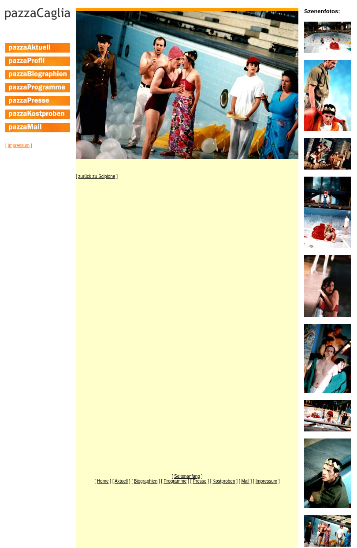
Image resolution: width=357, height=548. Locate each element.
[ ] (18, 145)
